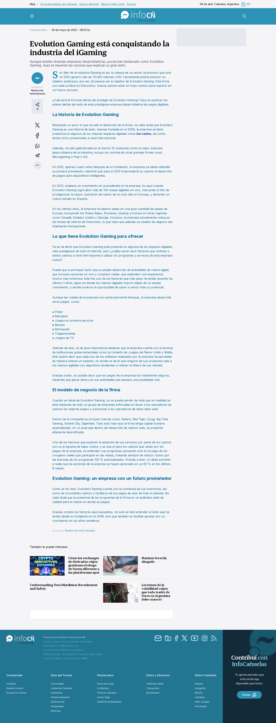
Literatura (200, 697)
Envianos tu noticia (16, 692)
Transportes (152, 688)
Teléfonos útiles (155, 683)
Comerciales (39, 30)
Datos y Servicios (158, 675)
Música (198, 692)
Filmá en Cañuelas (106, 692)
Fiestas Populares (60, 697)
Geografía (200, 688)
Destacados (105, 675)
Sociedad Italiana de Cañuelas (58, 4)
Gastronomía (57, 701)
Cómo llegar (57, 683)
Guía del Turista (61, 675)
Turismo (131, 4)
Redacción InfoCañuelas (80, 530)
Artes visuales (202, 701)
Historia (199, 683)
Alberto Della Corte (113, 4)
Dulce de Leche (105, 683)
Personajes (201, 706)
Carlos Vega (103, 697)
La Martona (103, 688)
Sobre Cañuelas (205, 675)
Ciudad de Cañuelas (61, 688)
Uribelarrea (56, 692)
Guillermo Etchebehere (109, 701)
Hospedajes (57, 706)
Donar (249, 695)
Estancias (56, 710)
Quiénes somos (14, 688)
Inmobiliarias (153, 692)
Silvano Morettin (89, 4)
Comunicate (14, 675)
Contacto (11, 683)
